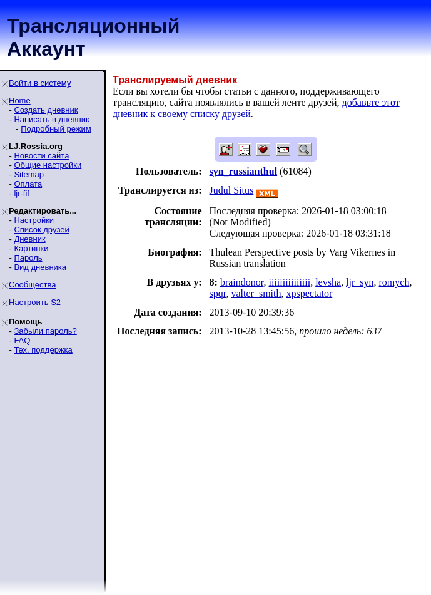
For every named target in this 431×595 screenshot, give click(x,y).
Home (20, 100)
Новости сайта (41, 155)
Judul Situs (232, 190)
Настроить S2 (35, 302)
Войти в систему (40, 83)
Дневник (29, 239)
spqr (218, 293)
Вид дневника (40, 267)
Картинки (31, 248)
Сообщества (32, 284)
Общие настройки (47, 165)
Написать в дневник (51, 119)
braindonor (242, 282)
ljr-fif (21, 193)
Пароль (28, 257)
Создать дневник (46, 110)
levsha (328, 282)
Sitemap (29, 174)
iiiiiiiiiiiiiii (289, 282)
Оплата (28, 184)
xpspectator (309, 293)
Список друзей (41, 229)
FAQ (22, 340)
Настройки (34, 220)
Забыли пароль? (45, 331)
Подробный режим (56, 128)
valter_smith (256, 293)
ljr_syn (359, 282)
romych (394, 282)
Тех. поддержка (43, 349)
